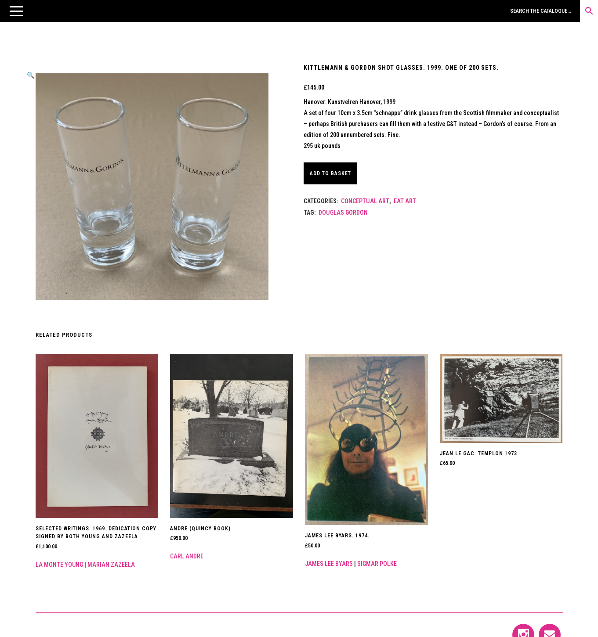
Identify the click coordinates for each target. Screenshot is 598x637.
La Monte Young (59, 564)
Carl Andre (186, 556)
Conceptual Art (365, 201)
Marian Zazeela (111, 564)
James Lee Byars (329, 563)
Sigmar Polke (377, 563)
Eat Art (405, 201)
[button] (16, 11)
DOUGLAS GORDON (343, 212)
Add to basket (334, 173)
